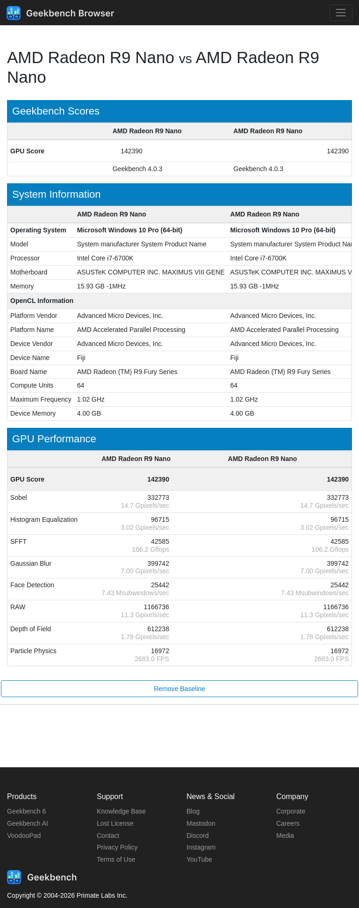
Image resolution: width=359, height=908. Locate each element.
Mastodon (201, 823)
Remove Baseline (179, 688)
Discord (197, 835)
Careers (288, 823)
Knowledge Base (121, 811)
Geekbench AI (27, 823)
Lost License (115, 823)
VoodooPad (24, 835)
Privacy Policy (117, 847)
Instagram (201, 847)
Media (285, 835)
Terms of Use (116, 859)
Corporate (290, 811)
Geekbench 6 (26, 811)
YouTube (199, 859)
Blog (193, 811)
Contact (108, 835)
